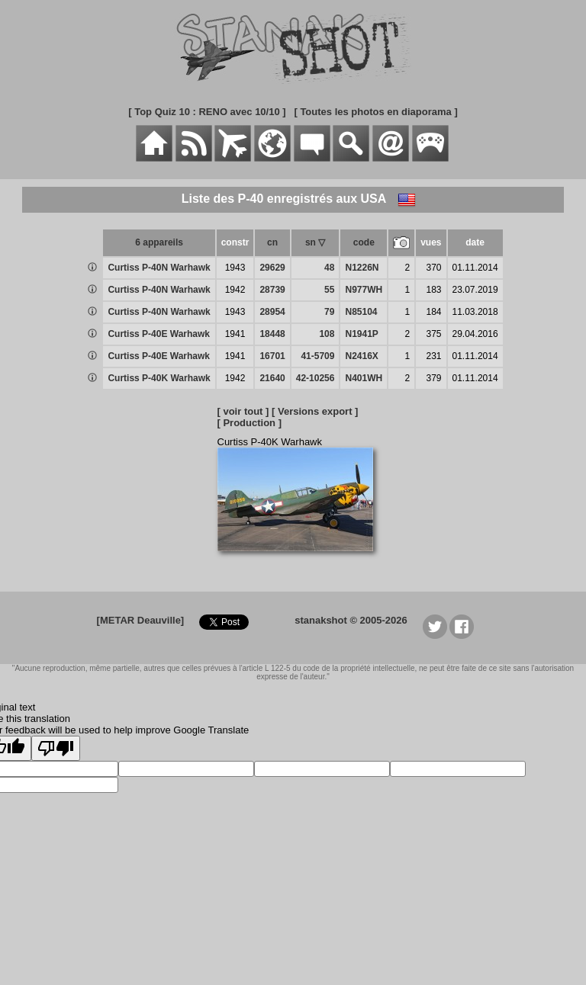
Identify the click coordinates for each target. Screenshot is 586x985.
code (364, 242)
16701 (272, 356)
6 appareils (159, 242)
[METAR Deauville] (141, 620)
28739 (272, 289)
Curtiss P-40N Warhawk (159, 267)
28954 (272, 311)
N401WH (363, 378)
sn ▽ (315, 242)
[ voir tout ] (243, 411)
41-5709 (317, 356)
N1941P (361, 334)
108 (326, 334)
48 (329, 267)
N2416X (361, 356)
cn (272, 242)
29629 (272, 267)
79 (329, 311)
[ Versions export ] (315, 411)
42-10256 (315, 378)
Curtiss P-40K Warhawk (159, 378)
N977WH (363, 289)
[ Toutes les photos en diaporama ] (375, 111)
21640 (272, 378)
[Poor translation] (55, 748)
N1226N (361, 267)
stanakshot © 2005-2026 (351, 620)
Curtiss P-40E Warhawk (159, 334)
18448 (272, 334)
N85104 (361, 311)
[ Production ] (249, 422)
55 (329, 289)
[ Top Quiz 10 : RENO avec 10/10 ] (206, 111)
